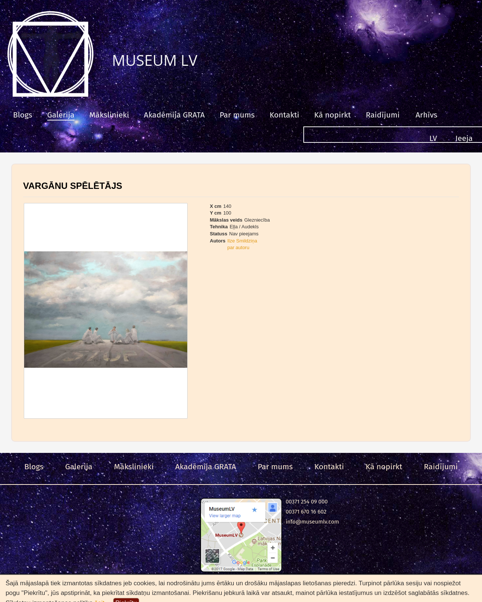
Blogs (22, 115)
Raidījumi (383, 115)
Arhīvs (426, 115)
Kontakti (284, 115)
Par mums (237, 115)
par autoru (238, 247)
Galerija (60, 115)
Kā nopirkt (332, 115)
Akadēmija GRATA (174, 115)
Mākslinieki (109, 115)
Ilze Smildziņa (242, 241)
